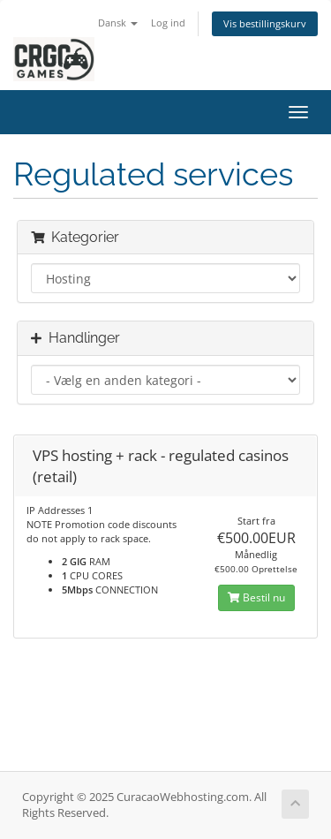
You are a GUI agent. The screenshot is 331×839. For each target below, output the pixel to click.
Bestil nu (256, 597)
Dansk (118, 22)
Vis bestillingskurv (264, 23)
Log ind (168, 22)
